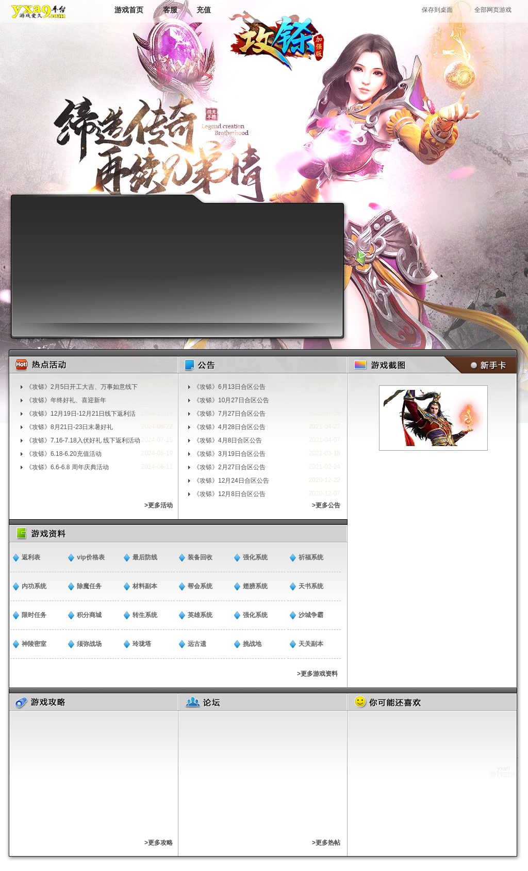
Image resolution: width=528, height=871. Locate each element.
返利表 (31, 557)
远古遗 (197, 643)
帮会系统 (200, 586)
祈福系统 (311, 557)
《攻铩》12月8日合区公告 (229, 494)
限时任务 (34, 615)
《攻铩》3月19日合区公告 (229, 453)
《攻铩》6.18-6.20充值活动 (64, 453)
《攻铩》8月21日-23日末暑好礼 (69, 427)
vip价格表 (90, 557)
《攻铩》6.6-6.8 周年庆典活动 (67, 467)
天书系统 (311, 586)
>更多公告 (326, 505)
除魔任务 (89, 586)
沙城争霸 (311, 615)
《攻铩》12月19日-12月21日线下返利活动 (81, 413)
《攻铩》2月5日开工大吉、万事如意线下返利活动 (82, 386)
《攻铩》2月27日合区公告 (229, 467)
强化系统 (255, 557)
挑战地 (252, 643)
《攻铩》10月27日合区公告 (231, 400)
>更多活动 (158, 505)
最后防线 (145, 557)
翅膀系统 (255, 586)
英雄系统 (200, 615)
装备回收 (200, 557)
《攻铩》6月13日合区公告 (229, 386)
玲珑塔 (142, 643)
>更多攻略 (158, 842)
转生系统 (145, 615)
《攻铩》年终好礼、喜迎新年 (66, 400)
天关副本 (311, 643)
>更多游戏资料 (317, 673)
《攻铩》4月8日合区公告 (227, 440)
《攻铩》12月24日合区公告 (231, 480)
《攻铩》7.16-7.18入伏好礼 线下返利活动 (83, 440)
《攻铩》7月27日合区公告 (229, 413)
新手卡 (478, 364)
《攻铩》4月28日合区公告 (229, 427)
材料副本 (145, 586)
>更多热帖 (326, 842)
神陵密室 (34, 643)
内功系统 (34, 586)
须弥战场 (89, 643)
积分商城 (89, 615)
